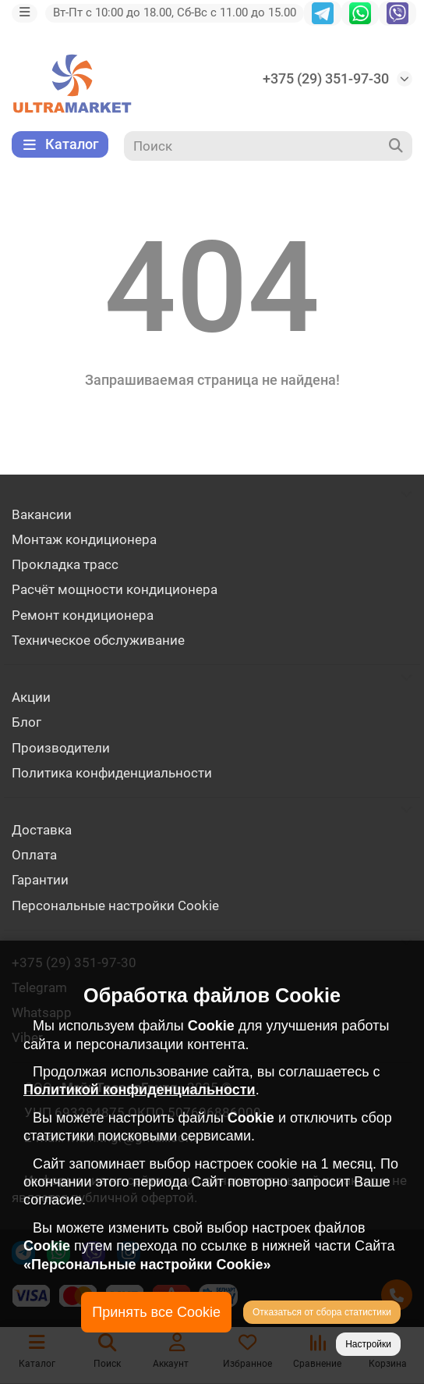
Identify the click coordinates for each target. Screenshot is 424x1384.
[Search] (268, 146)
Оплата (34, 855)
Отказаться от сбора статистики (322, 1312)
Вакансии (42, 514)
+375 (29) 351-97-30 (326, 78)
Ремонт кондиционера (83, 615)
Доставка (42, 830)
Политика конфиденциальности (112, 773)
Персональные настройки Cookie (115, 905)
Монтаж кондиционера (84, 539)
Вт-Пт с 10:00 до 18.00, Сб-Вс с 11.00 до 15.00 (174, 12)
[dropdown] (24, 13)
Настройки (368, 1344)
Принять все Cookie (156, 1312)
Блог (26, 722)
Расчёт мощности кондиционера (114, 589)
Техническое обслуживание (98, 640)
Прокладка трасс (65, 564)
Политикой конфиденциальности (139, 1090)
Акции (31, 697)
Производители (61, 748)
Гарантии (40, 880)
